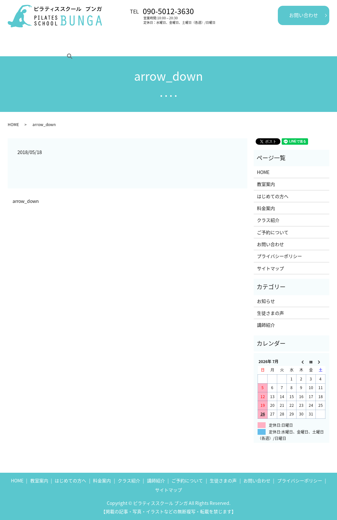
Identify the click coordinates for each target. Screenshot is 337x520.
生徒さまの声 (213, 46)
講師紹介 (180, 46)
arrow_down (26, 201)
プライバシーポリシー (279, 256)
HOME (19, 46)
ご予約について (253, 46)
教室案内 (46, 46)
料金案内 (117, 46)
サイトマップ (270, 268)
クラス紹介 (148, 46)
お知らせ (266, 301)
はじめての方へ (81, 46)
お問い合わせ (303, 15)
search (285, 46)
